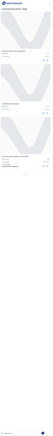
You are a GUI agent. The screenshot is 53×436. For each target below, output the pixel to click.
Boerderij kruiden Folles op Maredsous (14, 51)
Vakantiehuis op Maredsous (10, 104)
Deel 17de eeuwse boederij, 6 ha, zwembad (15, 156)
